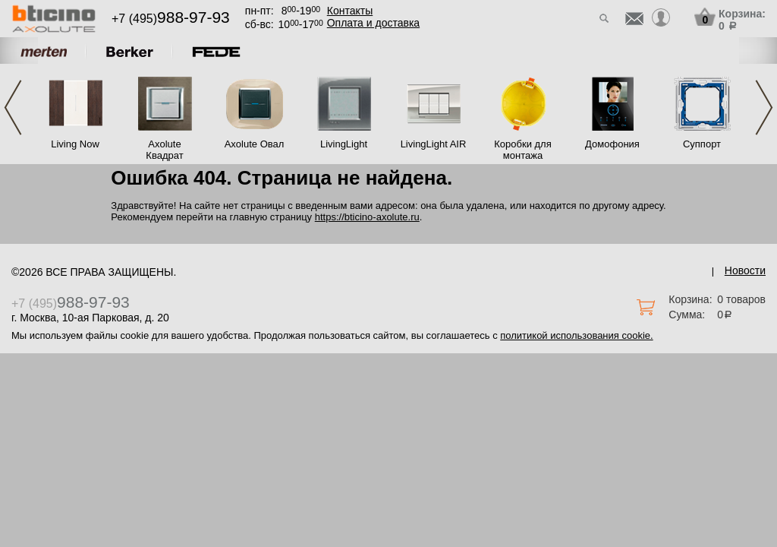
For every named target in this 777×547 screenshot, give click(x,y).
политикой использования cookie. (576, 335)
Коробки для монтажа (522, 149)
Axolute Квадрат (164, 149)
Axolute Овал (255, 144)
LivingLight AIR (434, 144)
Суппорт (702, 144)
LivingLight (343, 144)
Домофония (612, 144)
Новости (745, 270)
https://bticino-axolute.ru (367, 217)
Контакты (350, 11)
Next (764, 107)
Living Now (75, 144)
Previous (13, 107)
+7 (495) (171, 18)
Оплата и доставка (373, 23)
